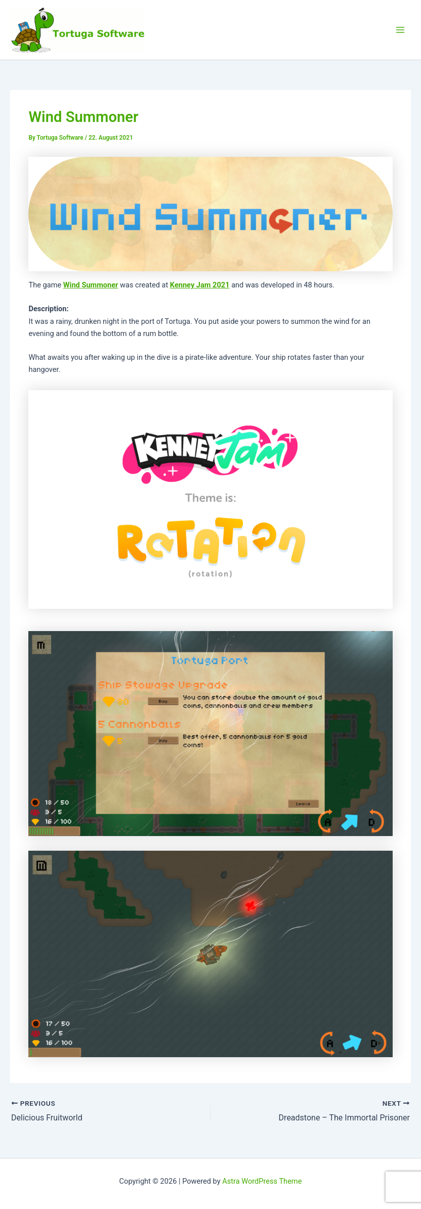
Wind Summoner (90, 284)
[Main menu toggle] (400, 29)
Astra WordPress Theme (262, 1181)
